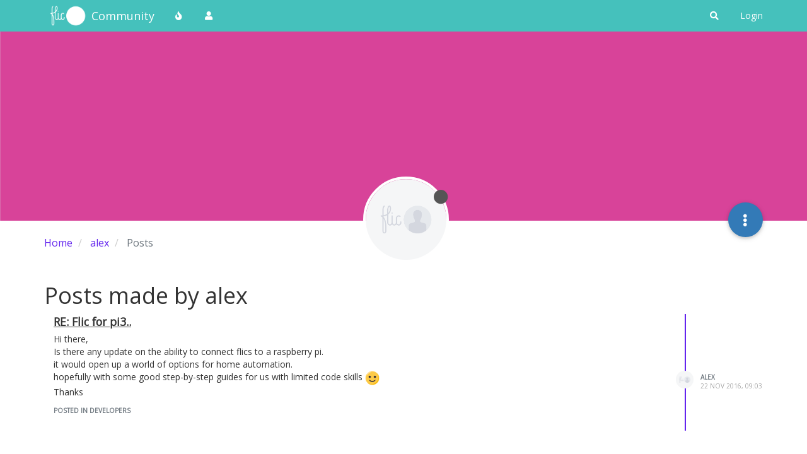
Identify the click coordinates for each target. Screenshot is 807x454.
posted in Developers (92, 410)
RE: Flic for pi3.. (92, 321)
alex (707, 377)
